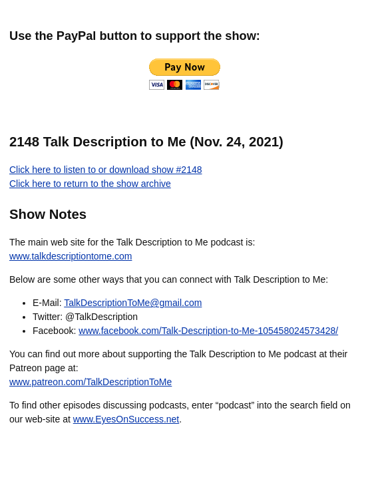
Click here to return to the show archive (90, 183)
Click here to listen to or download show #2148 (105, 169)
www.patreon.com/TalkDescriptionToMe (90, 382)
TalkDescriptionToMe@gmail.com (133, 302)
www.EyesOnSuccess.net (126, 419)
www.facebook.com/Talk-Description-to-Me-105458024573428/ (208, 330)
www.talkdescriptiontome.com (70, 256)
